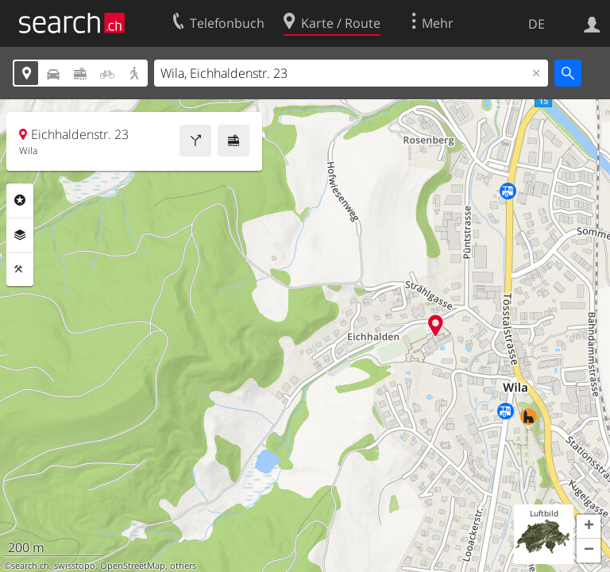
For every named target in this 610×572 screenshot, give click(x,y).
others (183, 565)
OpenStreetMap (132, 565)
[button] (588, 527)
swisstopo (74, 565)
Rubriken (19, 200)
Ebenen (19, 235)
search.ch (30, 565)
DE (536, 24)
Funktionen (19, 269)
